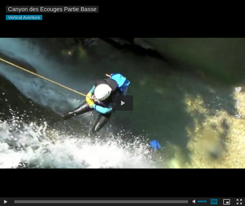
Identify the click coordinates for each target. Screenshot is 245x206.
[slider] (101, 201)
